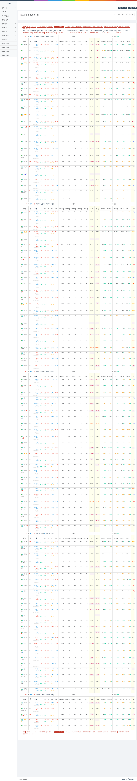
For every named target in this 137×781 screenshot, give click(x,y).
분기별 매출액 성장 (27, 32)
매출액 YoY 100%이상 (84, 30)
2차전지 (34, 26)
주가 (35, 41)
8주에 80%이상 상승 (62, 32)
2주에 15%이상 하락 (107, 32)
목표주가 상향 (39, 36)
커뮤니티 (124, 7)
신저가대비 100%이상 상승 (75, 32)
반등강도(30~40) (117, 32)
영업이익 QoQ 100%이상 (123, 30)
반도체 (28, 26)
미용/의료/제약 (26, 28)
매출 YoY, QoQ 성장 (59, 30)
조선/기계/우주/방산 (76, 26)
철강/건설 (67, 26)
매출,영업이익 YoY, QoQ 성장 (45, 30)
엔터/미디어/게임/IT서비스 (110, 26)
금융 (33, 28)
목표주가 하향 (49, 36)
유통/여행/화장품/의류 (124, 26)
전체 (24, 26)
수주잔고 (124, 14)
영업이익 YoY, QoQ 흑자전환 (29, 30)
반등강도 (131, 14)
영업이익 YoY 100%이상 (110, 30)
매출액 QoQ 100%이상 (96, 30)
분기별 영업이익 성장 (39, 32)
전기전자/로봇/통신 (58, 26)
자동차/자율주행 (41, 26)
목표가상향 (117, 14)
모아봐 (9, 3)
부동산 (134, 7)
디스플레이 (49, 26)
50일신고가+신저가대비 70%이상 (92, 32)
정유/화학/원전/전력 (97, 26)
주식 (130, 7)
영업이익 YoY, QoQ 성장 (71, 30)
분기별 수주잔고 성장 (51, 32)
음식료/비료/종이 (87, 26)
